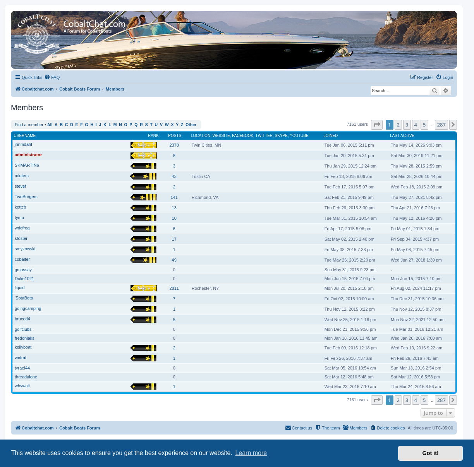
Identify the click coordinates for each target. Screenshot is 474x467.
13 (174, 207)
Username (25, 135)
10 (174, 218)
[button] (377, 124)
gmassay (23, 269)
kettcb (20, 207)
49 (174, 260)
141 (174, 197)
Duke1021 (24, 278)
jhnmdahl (23, 144)
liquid (20, 287)
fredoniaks (24, 338)
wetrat (20, 357)
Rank (153, 135)
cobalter (22, 259)
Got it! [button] (430, 453)
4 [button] (415, 124)
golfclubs (23, 329)
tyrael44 (22, 368)
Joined (331, 135)
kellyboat (23, 347)
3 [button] (406, 124)
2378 (174, 145)
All (49, 125)
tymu (19, 217)
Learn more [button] (251, 453)
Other (190, 125)
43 (174, 176)
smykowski (25, 248)
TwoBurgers (26, 196)
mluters (22, 175)
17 (174, 239)
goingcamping (28, 308)
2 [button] (398, 124)
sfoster (21, 238)
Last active (402, 135)
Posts (174, 135)
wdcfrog (22, 228)
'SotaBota (24, 298)
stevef (20, 186)
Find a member (29, 124)
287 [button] (441, 124)
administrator (28, 154)
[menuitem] (52, 77)
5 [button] (424, 124)
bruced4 (22, 318)
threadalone (26, 377)
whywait (22, 385)
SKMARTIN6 (27, 165)
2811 (174, 288)
